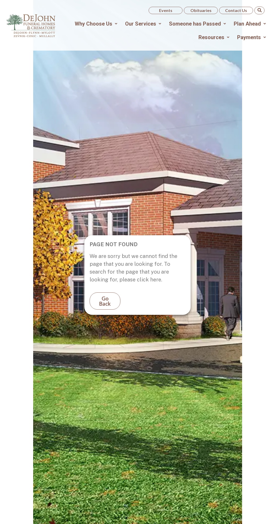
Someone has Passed (197, 24)
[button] (96, 24)
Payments (251, 37)
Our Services (143, 24)
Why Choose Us (96, 24)
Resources (213, 37)
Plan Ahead (250, 24)
